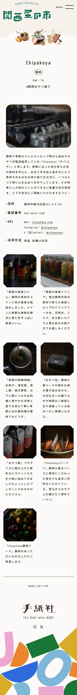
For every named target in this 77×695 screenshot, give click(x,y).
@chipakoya (49, 227)
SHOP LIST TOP (38, 586)
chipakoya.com (42, 222)
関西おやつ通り (39, 86)
